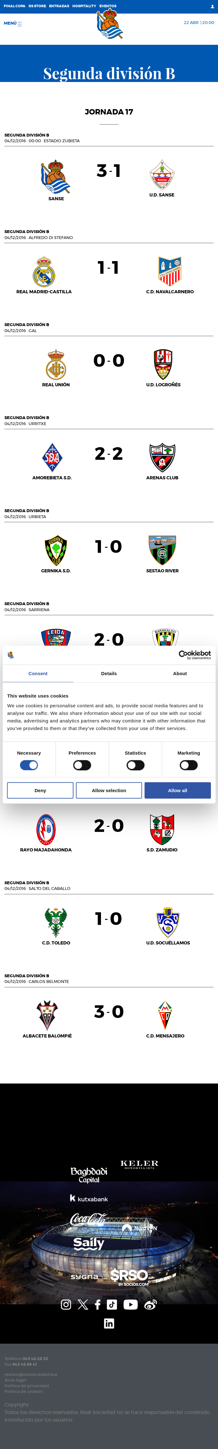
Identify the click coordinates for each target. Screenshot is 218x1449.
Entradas (59, 6)
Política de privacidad (26, 1386)
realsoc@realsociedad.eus (30, 1375)
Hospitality (84, 6)
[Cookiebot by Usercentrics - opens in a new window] (183, 655)
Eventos (107, 6)
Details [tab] (109, 673)
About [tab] (180, 673)
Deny (40, 790)
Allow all (177, 790)
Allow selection (109, 790)
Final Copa (14, 6)
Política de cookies (23, 1392)
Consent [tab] (38, 673)
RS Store (37, 6)
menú (13, 23)
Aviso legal (15, 1380)
